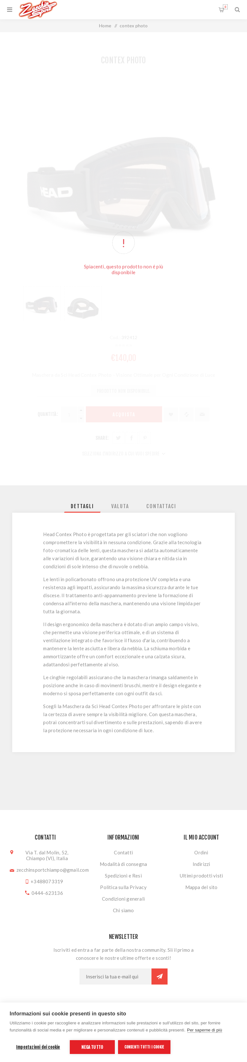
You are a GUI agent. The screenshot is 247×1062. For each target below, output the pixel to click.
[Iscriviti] (115, 976)
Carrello (225, 6)
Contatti (123, 852)
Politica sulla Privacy (123, 887)
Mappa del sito (201, 887)
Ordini (201, 852)
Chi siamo (123, 910)
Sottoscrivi (159, 976)
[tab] (82, 506)
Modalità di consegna (123, 864)
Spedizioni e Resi (123, 875)
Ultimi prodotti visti (201, 875)
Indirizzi (201, 864)
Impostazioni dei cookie (38, 1047)
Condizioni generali (123, 899)
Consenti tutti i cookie (144, 1047)
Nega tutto (92, 1047)
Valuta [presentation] (120, 506)
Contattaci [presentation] (161, 506)
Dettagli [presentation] (82, 506)
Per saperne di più (204, 1030)
